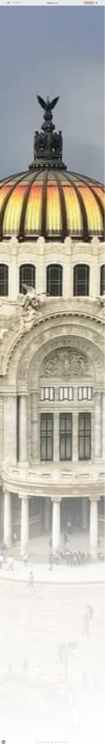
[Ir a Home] (52, 3)
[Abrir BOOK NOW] (89, 2)
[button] (17, 3)
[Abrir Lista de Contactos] (3, 742)
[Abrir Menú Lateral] (8, 3)
